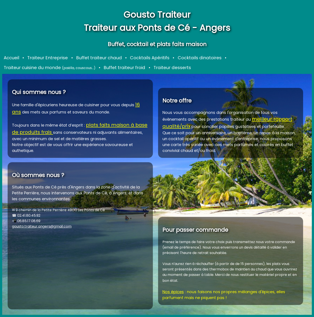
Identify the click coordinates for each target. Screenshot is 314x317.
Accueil (11, 58)
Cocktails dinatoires (200, 58)
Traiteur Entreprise (47, 58)
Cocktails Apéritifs (149, 58)
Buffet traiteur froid (124, 67)
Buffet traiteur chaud (99, 58)
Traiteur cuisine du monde (50, 67)
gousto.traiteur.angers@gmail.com (42, 226)
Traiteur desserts (172, 67)
